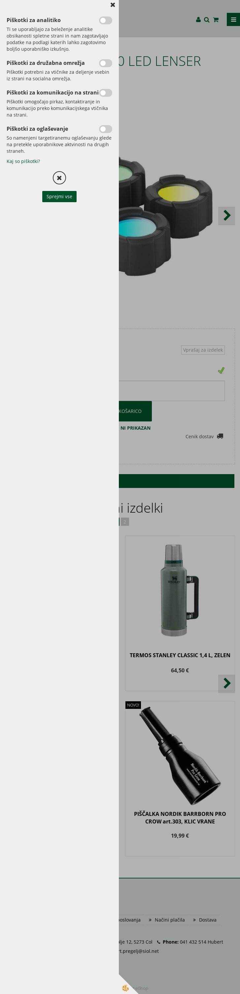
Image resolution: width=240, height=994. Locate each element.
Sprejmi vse (59, 196)
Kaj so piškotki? (23, 161)
